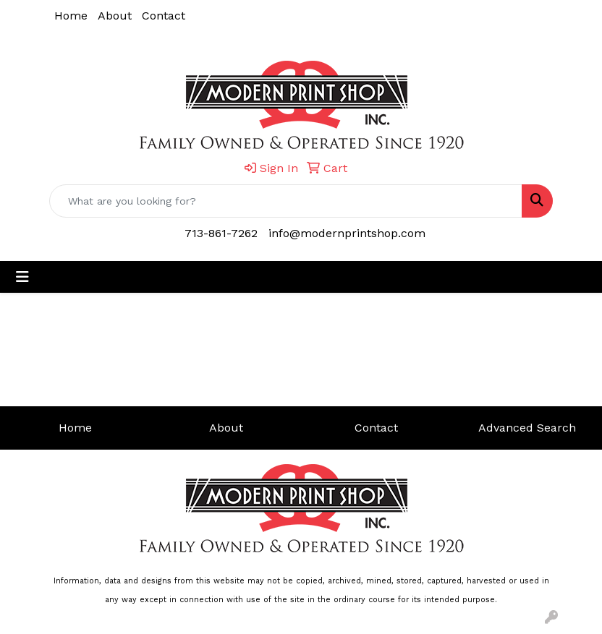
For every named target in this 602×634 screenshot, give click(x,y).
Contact (163, 15)
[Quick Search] (285, 201)
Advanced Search (527, 427)
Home (71, 15)
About (115, 15)
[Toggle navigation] (22, 277)
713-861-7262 (221, 233)
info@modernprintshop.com (346, 233)
